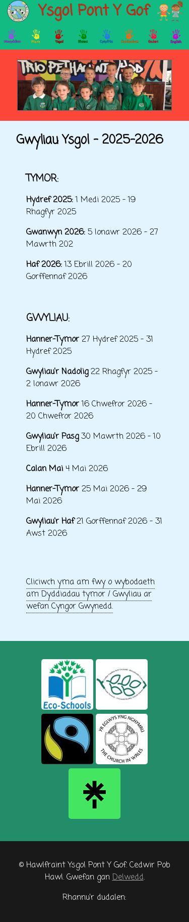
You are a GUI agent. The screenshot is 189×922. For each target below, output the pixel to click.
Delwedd (128, 877)
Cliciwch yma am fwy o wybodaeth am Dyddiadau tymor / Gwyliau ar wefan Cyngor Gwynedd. (90, 594)
